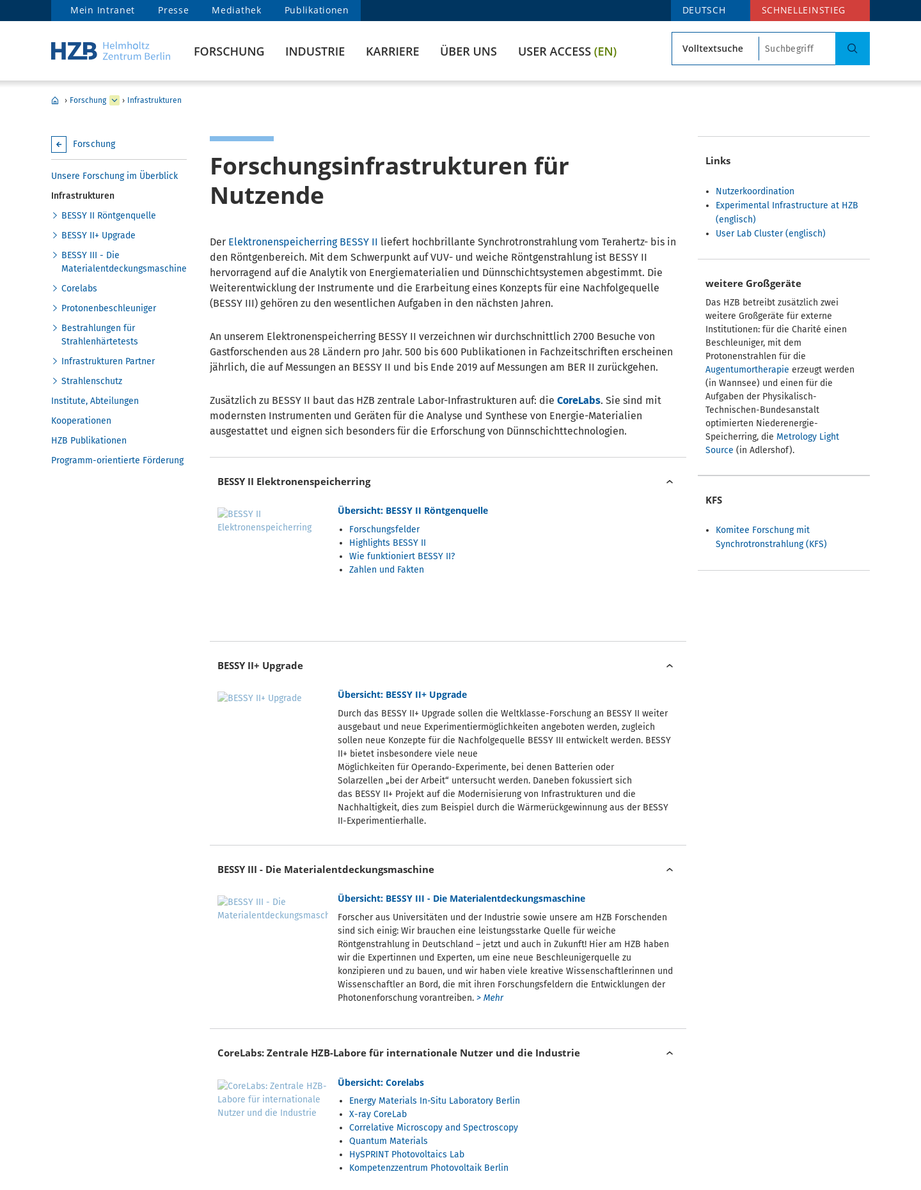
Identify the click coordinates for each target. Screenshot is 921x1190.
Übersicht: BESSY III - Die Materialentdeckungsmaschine (461, 798)
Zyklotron (368, 1100)
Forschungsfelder (384, 529)
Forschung (229, 51)
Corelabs (79, 288)
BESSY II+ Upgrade (98, 235)
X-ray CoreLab (378, 966)
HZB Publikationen (89, 440)
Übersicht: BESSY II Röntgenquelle (413, 510)
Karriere (392, 51)
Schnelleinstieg (804, 10)
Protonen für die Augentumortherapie (425, 1114)
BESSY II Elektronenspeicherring (293, 481)
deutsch (704, 10)
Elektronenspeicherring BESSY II (303, 242)
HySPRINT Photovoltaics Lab (406, 1006)
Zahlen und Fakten (386, 569)
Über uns (468, 51)
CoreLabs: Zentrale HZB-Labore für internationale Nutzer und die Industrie (398, 904)
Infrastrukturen (154, 100)
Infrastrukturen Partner (108, 361)
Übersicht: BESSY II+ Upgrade (402, 649)
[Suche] (852, 48)
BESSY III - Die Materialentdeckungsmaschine (124, 262)
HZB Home (55, 100)
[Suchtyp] (715, 49)
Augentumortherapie (747, 369)
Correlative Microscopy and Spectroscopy (433, 979)
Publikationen (317, 10)
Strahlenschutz (91, 381)
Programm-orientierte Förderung (117, 460)
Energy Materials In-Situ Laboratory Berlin (434, 952)
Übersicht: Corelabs (381, 934)
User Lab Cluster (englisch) (771, 233)
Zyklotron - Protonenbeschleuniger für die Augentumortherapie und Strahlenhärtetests (383, 1046)
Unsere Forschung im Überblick (114, 176)
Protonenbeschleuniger (108, 308)
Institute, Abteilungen (95, 401)
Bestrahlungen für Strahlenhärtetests (99, 335)
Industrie (315, 51)
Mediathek (236, 10)
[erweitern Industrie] (114, 100)
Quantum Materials (388, 992)
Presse (173, 10)
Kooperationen (81, 420)
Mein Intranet (102, 10)
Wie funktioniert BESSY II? (402, 556)
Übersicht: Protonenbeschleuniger (413, 1082)
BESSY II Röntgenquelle (108, 215)
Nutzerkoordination (755, 191)
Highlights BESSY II (387, 542)
